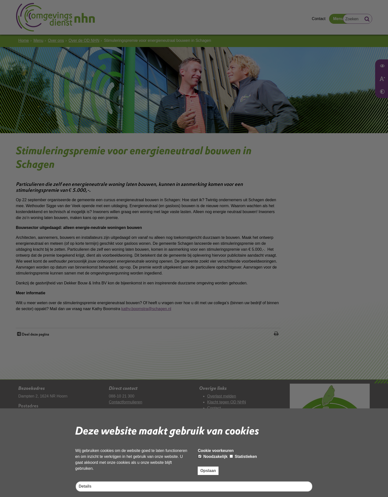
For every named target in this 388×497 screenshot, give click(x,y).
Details (85, 486)
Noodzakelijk (212, 456)
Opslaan (208, 470)
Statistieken (243, 456)
